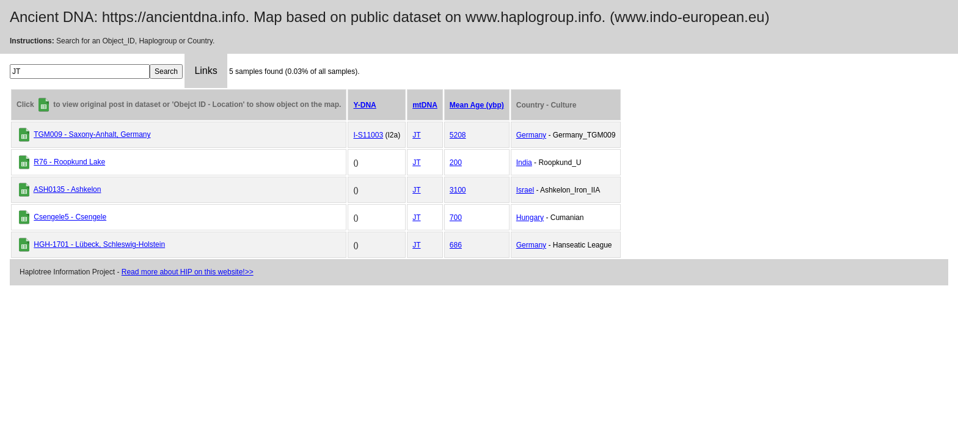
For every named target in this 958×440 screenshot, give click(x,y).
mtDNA (424, 105)
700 (456, 217)
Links (205, 70)
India (524, 162)
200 (456, 162)
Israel (525, 190)
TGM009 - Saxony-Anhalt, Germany (92, 134)
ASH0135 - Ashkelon (67, 189)
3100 (458, 190)
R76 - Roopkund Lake (69, 162)
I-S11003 (368, 135)
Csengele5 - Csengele (70, 217)
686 (456, 245)
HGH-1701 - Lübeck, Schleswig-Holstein (99, 244)
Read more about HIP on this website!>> (188, 272)
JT (416, 135)
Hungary (530, 217)
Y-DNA (364, 105)
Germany (531, 135)
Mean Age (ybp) (477, 105)
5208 (458, 135)
